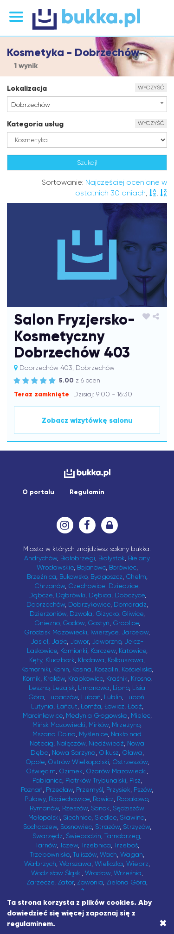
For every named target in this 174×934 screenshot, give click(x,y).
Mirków (99, 724)
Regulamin (87, 492)
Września (128, 873)
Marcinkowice (43, 715)
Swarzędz (47, 836)
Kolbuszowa (125, 660)
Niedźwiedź (106, 743)
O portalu (38, 492)
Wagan (131, 854)
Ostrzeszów (130, 761)
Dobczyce (130, 595)
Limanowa (94, 687)
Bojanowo (91, 567)
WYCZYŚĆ (151, 87)
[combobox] (87, 104)
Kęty (35, 660)
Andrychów (40, 558)
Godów (73, 623)
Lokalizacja (27, 88)
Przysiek (118, 789)
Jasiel (39, 641)
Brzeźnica (41, 576)
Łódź (135, 706)
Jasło (59, 641)
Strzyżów (136, 826)
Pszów (143, 789)
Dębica (100, 595)
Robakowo (132, 798)
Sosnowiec (76, 826)
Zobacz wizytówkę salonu (87, 420)
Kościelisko (137, 669)
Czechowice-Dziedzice (103, 585)
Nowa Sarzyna (74, 752)
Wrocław (97, 873)
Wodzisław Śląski (56, 873)
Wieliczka (109, 863)
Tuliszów (85, 854)
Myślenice (93, 734)
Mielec (140, 715)
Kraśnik (117, 678)
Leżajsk (63, 687)
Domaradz (130, 604)
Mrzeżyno (126, 724)
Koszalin (106, 669)
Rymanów (44, 808)
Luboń (134, 697)
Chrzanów (49, 585)
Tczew (69, 845)
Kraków (54, 678)
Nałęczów (71, 743)
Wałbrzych (40, 863)
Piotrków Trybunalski (95, 780)
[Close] (163, 923)
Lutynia (42, 706)
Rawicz (103, 798)
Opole (35, 761)
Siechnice (77, 817)
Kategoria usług (35, 123)
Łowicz (114, 706)
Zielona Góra (126, 882)
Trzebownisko (50, 854)
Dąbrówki (70, 595)
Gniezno (46, 623)
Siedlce (105, 817)
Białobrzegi (77, 558)
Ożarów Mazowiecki (116, 771)
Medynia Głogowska (97, 715)
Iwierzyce (104, 632)
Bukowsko (73, 576)
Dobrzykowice (89, 604)
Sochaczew (40, 826)
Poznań (32, 789)
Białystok (111, 558)
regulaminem (30, 923)
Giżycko (107, 613)
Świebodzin (83, 836)
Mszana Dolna (54, 734)
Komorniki (35, 669)
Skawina (132, 817)
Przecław (59, 789)
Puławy (35, 798)
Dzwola (81, 613)
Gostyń (99, 623)
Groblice (126, 623)
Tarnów (46, 845)
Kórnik (31, 678)
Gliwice (132, 613)
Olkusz (109, 752)
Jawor (79, 641)
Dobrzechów (45, 604)
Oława (132, 752)
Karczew (103, 650)
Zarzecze (40, 882)
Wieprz (137, 863)
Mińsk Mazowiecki (58, 724)
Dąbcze (40, 595)
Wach (108, 854)
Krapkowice (85, 678)
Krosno (140, 678)
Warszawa (75, 863)
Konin (61, 669)
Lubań (91, 697)
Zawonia (90, 882)
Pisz (135, 780)
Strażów (107, 826)
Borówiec (122, 567)
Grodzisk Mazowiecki (55, 632)
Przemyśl (89, 789)
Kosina (81, 669)
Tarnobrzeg (122, 836)
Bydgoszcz (106, 576)
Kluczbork (60, 660)
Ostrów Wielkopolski (78, 761)
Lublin (113, 697)
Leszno (39, 687)
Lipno (121, 687)
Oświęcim (41, 771)
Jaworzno (106, 641)
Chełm (136, 576)
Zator (66, 882)
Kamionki (73, 650)
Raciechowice (69, 798)
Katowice (132, 650)
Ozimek (71, 771)
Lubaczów (62, 697)
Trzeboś (126, 845)
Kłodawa (91, 660)
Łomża (91, 706)
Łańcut (67, 706)
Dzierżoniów (48, 613)
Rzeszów (75, 808)
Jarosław (135, 632)
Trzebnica (96, 845)
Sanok (100, 808)
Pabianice (47, 780)
